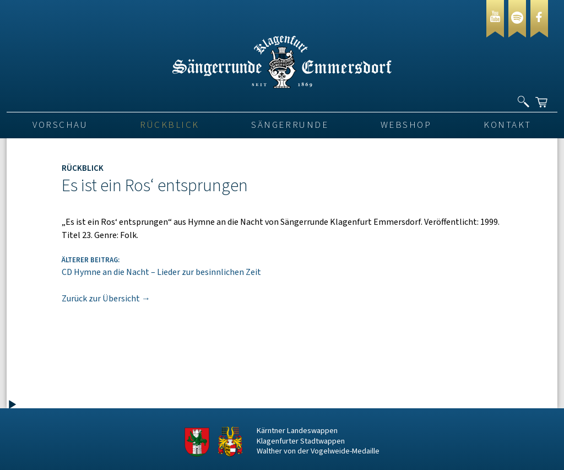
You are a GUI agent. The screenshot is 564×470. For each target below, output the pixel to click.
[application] (67, 202)
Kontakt (508, 125)
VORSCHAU (60, 125)
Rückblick (169, 125)
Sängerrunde (289, 125)
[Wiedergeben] (12, 404)
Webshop (406, 125)
